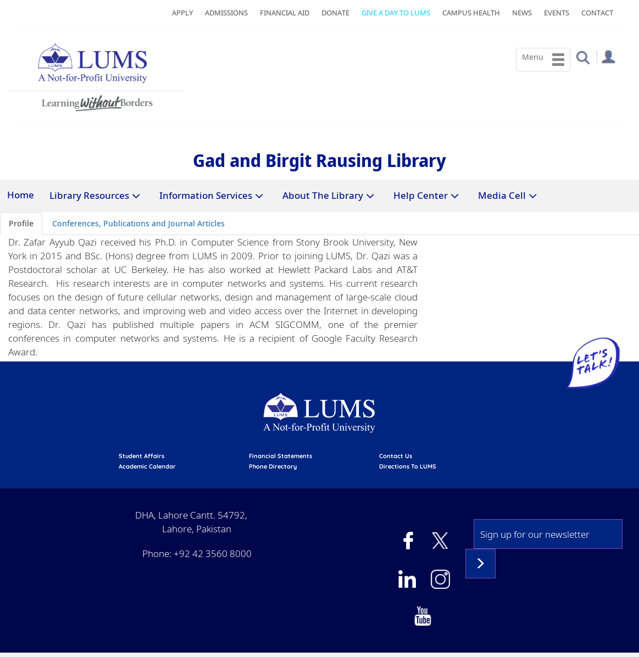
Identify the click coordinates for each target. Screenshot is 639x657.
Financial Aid (284, 13)
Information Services (205, 195)
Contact (597, 13)
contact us (395, 456)
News (522, 13)
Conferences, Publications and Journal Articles (138, 223)
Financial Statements (280, 456)
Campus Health (471, 13)
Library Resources (89, 195)
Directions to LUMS (407, 466)
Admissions (226, 13)
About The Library (322, 195)
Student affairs (141, 456)
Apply (182, 13)
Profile (21, 223)
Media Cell (502, 195)
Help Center (420, 195)
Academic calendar (147, 466)
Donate (335, 13)
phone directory (273, 466)
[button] (582, 57)
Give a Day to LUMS (396, 13)
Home (20, 194)
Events (556, 13)
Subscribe (480, 563)
